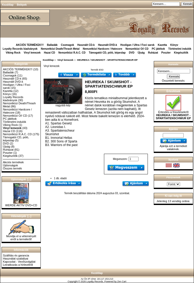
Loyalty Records (94, 281)
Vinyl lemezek (65, 59)
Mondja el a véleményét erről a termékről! (21, 236)
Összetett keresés (173, 80)
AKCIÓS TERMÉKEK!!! (30, 45)
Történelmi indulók (179, 48)
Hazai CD (49, 52)
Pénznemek (173, 177)
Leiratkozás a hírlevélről (18, 264)
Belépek (22, 4)
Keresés (173, 64)
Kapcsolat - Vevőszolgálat (19, 261)
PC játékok (158, 48)
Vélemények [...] (21, 216)
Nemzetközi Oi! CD (137, 48)
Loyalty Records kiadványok (20, 48)
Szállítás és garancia (16, 255)
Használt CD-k (86, 45)
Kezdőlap (7, 4)
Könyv (174, 45)
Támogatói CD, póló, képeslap (107, 52)
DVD (131, 52)
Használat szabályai (15, 258)
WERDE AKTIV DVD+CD (21, 204)
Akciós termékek (13, 162)
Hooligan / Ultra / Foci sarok (137, 45)
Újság (141, 52)
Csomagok (67, 45)
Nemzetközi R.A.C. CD (71, 52)
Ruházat (153, 52)
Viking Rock (13, 52)
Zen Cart (121, 281)
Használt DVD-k (107, 45)
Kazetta (162, 45)
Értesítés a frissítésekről (173, 114)
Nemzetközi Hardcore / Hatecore (102, 48)
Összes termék (12, 168)
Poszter (166, 52)
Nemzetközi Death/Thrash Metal (60, 48)
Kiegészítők (181, 52)
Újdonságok (10, 165)
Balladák (52, 45)
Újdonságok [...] (21, 179)
